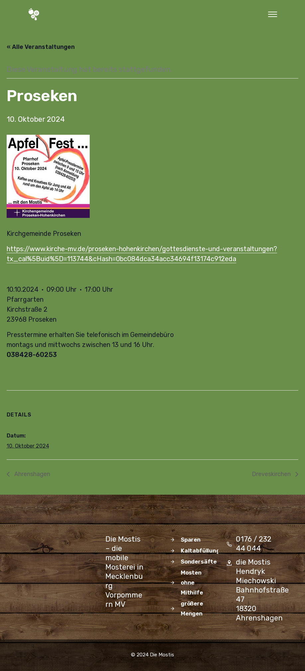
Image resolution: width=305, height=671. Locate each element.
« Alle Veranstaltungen (41, 47)
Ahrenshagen (31, 474)
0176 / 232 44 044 (253, 544)
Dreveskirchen (272, 474)
